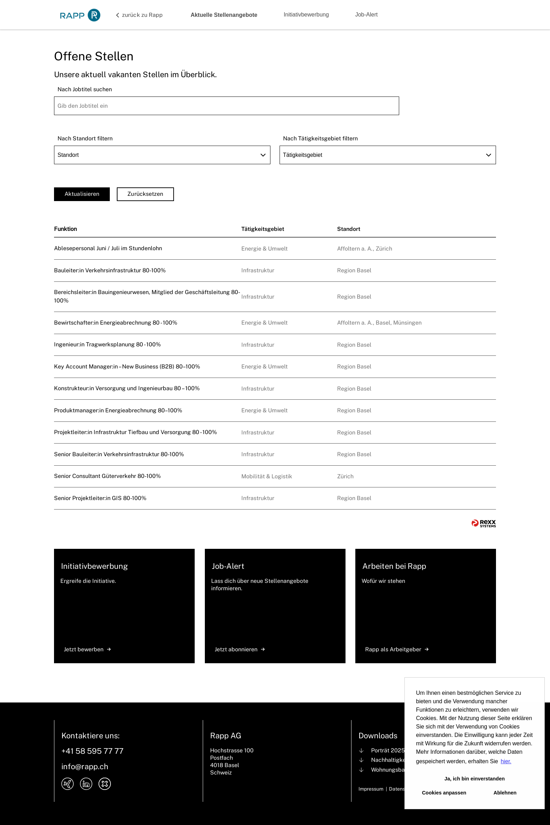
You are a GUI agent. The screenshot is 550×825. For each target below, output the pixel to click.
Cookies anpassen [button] (444, 793)
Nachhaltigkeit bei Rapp (402, 760)
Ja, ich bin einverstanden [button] (474, 778)
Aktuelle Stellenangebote (223, 15)
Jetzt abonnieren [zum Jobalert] (240, 649)
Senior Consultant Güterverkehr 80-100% (107, 476)
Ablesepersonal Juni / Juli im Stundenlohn (108, 248)
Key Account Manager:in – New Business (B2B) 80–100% (127, 366)
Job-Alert (366, 15)
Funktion (65, 229)
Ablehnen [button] (505, 793)
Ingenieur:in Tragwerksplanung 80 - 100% (107, 344)
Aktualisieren (82, 194)
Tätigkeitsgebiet (262, 229)
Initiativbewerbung (306, 15)
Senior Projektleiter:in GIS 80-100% (100, 498)
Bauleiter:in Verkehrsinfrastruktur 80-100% (110, 270)
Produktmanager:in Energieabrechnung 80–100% (118, 410)
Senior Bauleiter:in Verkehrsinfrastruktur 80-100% (119, 454)
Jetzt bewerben (87, 649)
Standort (348, 229)
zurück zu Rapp (142, 15)
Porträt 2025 (388, 750)
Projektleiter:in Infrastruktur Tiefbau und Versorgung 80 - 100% (135, 432)
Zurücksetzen (145, 194)
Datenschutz (403, 789)
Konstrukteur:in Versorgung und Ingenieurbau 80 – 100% (127, 388)
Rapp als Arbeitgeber (397, 649)
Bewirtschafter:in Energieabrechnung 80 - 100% (115, 322)
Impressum (370, 789)
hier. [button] (506, 761)
